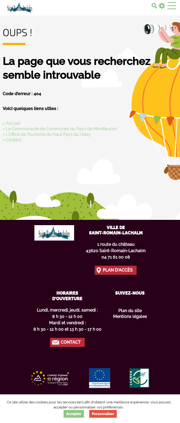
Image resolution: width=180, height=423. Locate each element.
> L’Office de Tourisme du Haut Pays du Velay (47, 134)
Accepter (73, 414)
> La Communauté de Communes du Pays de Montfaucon (60, 128)
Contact (71, 342)
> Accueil (11, 123)
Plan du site (130, 310)
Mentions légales (130, 316)
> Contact (12, 139)
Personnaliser (103, 414)
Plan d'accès (118, 270)
